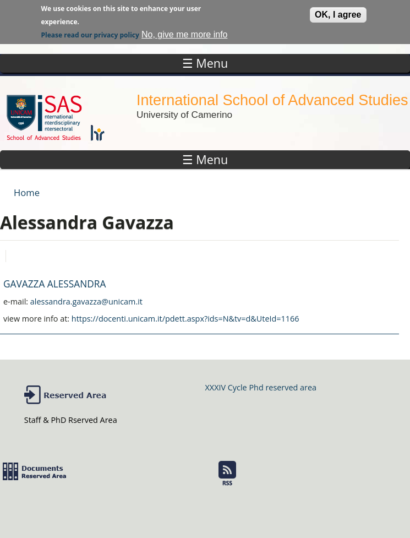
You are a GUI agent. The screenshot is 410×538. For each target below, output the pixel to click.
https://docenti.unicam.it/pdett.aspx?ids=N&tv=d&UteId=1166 (185, 318)
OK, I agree (338, 13)
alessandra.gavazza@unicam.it (86, 301)
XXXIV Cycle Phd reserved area (260, 387)
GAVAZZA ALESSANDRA (54, 284)
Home (27, 192)
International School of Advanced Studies (272, 99)
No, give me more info (184, 32)
